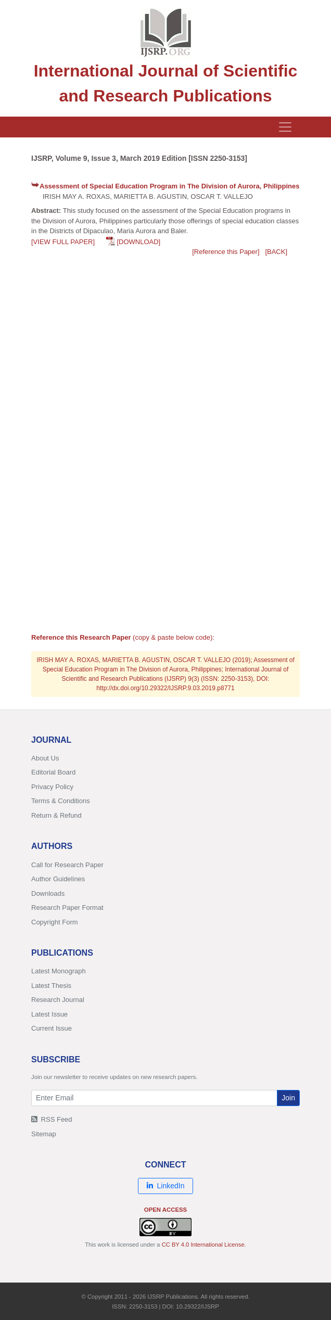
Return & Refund (56, 815)
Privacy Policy (52, 787)
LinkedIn (166, 1186)
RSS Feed (51, 1119)
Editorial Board (53, 772)
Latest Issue (49, 1014)
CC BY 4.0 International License (203, 1244)
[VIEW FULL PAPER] (63, 242)
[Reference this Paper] (225, 252)
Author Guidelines (58, 879)
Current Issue (51, 1028)
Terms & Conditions (60, 801)
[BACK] (276, 252)
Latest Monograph (58, 971)
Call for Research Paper (67, 865)
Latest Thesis (51, 985)
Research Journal (57, 1000)
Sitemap (43, 1134)
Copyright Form (54, 922)
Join (288, 1098)
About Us (45, 758)
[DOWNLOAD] (138, 242)
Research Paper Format (67, 907)
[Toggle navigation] (285, 127)
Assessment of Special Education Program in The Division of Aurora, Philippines (169, 186)
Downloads (48, 893)
